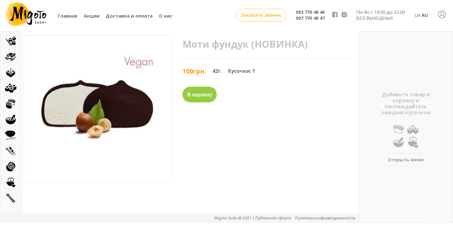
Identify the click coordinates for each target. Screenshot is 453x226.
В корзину (199, 94)
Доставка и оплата (129, 16)
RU (425, 15)
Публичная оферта (273, 218)
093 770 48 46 (310, 12)
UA (417, 15)
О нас (165, 16)
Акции (91, 16)
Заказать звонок (261, 15)
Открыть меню (406, 160)
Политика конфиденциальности (325, 218)
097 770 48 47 (310, 18)
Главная (67, 16)
